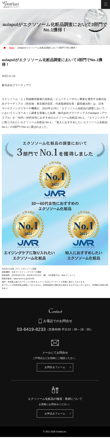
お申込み (55, 413)
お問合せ (55, 367)
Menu (105, 4)
